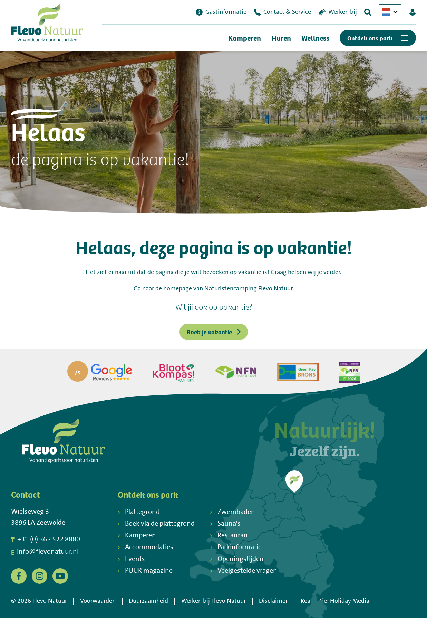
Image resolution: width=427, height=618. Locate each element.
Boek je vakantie (214, 331)
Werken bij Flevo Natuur (213, 601)
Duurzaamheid (148, 601)
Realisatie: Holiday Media (335, 601)
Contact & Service (282, 12)
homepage (177, 288)
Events (131, 559)
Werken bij (338, 12)
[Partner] (99, 372)
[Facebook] (19, 576)
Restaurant (230, 536)
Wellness (315, 37)
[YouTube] (60, 576)
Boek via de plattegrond (156, 524)
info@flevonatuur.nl (45, 552)
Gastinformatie (221, 12)
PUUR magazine (145, 571)
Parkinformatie (236, 547)
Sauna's (225, 524)
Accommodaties (145, 547)
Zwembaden (232, 512)
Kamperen (244, 37)
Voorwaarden (98, 601)
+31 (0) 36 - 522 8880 (45, 539)
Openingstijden (237, 559)
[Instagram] (39, 576)
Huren (281, 37)
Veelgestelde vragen (243, 571)
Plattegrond (139, 512)
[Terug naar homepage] (47, 24)
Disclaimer (273, 601)
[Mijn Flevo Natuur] (412, 12)
